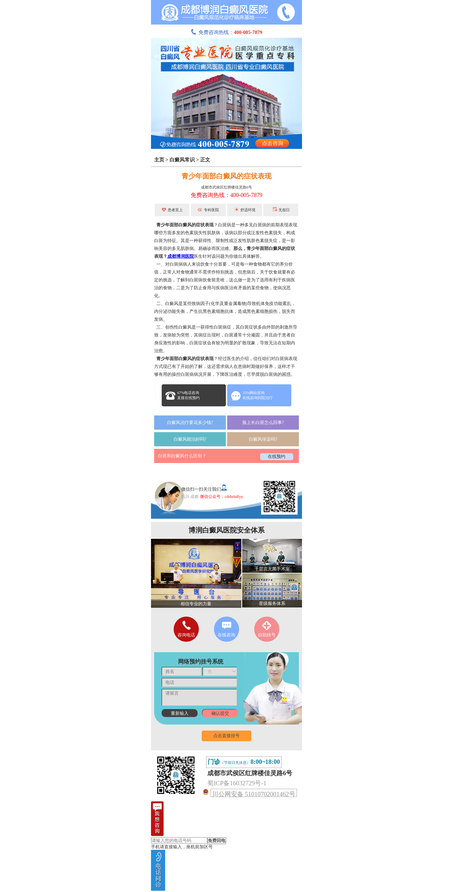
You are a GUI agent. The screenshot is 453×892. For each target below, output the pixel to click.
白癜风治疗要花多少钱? (190, 422)
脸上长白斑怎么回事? (263, 422)
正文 (205, 159)
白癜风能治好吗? (190, 439)
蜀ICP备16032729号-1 (236, 783)
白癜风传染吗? (263, 439)
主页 (159, 159)
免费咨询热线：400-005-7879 (226, 195)
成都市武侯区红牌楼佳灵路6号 (226, 187)
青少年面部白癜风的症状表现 (226, 176)
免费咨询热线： (226, 32)
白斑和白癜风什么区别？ (182, 456)
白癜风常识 (182, 159)
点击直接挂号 (226, 735)
